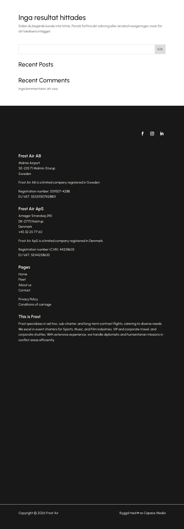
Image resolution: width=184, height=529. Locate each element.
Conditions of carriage (34, 304)
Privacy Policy (28, 299)
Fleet (22, 279)
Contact (24, 290)
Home (22, 274)
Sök (160, 49)
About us (24, 285)
